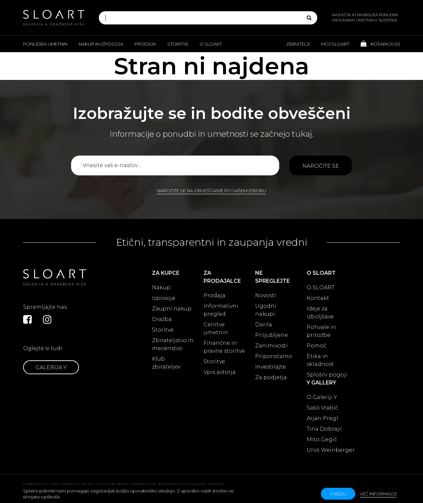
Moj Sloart (335, 44)
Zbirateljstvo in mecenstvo (173, 344)
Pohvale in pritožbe (321, 331)
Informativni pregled (221, 310)
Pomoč (317, 345)
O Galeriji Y (322, 397)
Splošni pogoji (327, 375)
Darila (263, 324)
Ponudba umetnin (45, 44)
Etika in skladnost (320, 360)
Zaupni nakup (172, 308)
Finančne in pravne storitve (224, 347)
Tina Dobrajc (324, 429)
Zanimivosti (271, 345)
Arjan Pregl (322, 418)
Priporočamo (273, 356)
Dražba (162, 319)
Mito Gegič (322, 439)
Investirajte (270, 367)
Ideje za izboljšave (320, 312)
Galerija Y (51, 367)
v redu (338, 493)
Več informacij (378, 493)
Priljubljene (271, 335)
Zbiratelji (298, 44)
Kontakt (318, 298)
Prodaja (145, 44)
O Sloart (211, 44)
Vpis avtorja (220, 372)
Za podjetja (271, 377)
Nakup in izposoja (101, 44)
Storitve (177, 44)
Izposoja (163, 298)
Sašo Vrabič (322, 408)
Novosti (265, 295)
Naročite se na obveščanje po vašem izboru (211, 190)
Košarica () (380, 44)
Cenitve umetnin (216, 328)
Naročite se (320, 166)
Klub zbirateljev (166, 363)
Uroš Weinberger (331, 450)
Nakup (161, 287)
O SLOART (320, 287)
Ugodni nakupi (265, 310)
